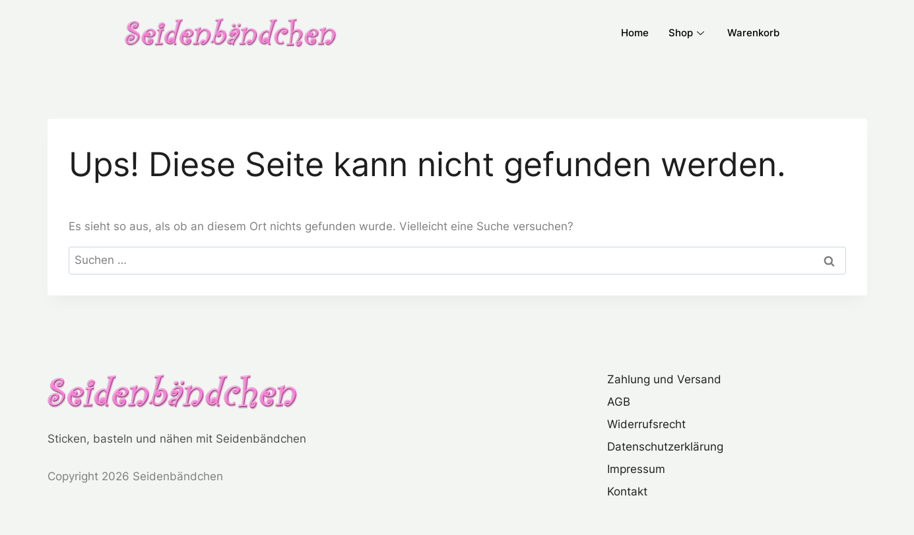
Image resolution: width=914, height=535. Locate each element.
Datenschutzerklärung (665, 446)
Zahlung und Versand (664, 379)
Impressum (636, 469)
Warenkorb (753, 32)
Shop (688, 32)
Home (635, 32)
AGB (618, 401)
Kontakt (627, 491)
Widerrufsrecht (646, 424)
